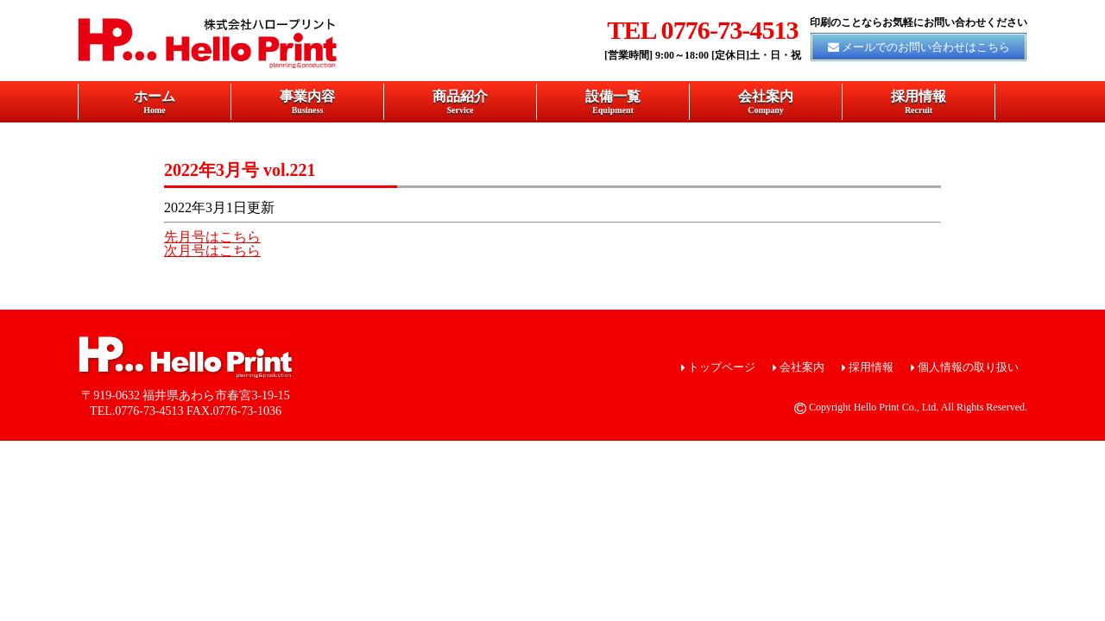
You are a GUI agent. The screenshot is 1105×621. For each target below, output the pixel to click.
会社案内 (766, 102)
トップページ (721, 367)
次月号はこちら (212, 250)
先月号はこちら (212, 236)
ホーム (154, 102)
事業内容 (307, 102)
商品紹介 (460, 102)
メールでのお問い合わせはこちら (926, 47)
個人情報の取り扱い (968, 367)
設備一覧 (613, 102)
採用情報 (918, 102)
